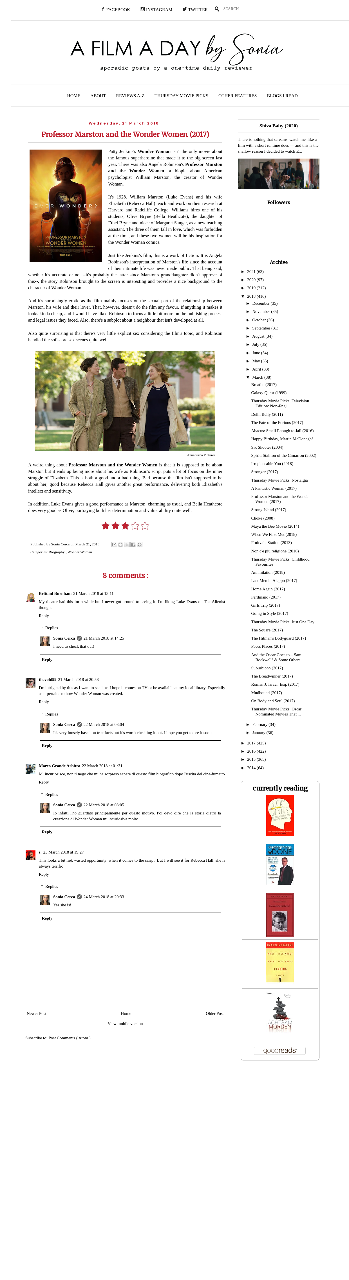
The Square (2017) (267, 630)
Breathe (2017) (264, 384)
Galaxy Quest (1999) (269, 392)
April (257, 369)
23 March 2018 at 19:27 (63, 852)
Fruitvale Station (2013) (271, 542)
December (261, 303)
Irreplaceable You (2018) (272, 463)
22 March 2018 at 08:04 (104, 724)
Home (126, 1013)
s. (40, 852)
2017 (252, 743)
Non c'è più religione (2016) (275, 551)
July (256, 344)
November (261, 311)
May (256, 361)
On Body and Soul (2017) (273, 701)
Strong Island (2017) (268, 509)
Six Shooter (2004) (267, 447)
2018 (252, 296)
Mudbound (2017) (266, 692)
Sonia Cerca (64, 638)
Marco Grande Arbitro (59, 766)
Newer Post (36, 1013)
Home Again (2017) (268, 589)
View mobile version (125, 1023)
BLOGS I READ (282, 95)
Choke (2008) (263, 518)
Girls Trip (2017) (265, 605)
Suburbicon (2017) (267, 668)
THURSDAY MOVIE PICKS (181, 95)
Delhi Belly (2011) (267, 414)
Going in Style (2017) (269, 613)
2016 (252, 751)
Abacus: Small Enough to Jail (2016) (282, 430)
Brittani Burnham (55, 593)
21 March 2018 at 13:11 (93, 593)
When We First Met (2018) (274, 534)
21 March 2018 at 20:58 (78, 679)
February (260, 724)
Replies (51, 628)
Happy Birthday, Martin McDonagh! (282, 439)
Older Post (215, 1013)
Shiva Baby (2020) (278, 125)
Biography (57, 552)
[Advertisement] (140, 1173)
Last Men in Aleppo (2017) (274, 580)
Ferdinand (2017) (266, 597)
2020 (252, 279)
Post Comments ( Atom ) (70, 1038)
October (259, 320)
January (259, 732)
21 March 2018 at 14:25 (104, 638)
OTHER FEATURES (237, 95)
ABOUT (98, 95)
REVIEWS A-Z (130, 95)
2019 (252, 288)
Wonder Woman (80, 552)
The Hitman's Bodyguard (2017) (278, 638)
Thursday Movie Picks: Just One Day (283, 622)
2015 (252, 759)
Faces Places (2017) (268, 646)
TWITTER (195, 9)
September (261, 328)
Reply (44, 615)
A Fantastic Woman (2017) (274, 488)
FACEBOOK (115, 9)
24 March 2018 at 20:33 (104, 897)
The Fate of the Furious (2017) (277, 422)
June (256, 353)
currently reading (280, 788)
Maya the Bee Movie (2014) (275, 526)
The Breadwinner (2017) (272, 676)
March (258, 377)
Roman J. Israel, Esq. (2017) (275, 684)
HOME (73, 95)
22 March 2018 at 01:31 (102, 766)
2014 (252, 768)
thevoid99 (48, 679)
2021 (252, 271)
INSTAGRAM (156, 9)
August (258, 336)
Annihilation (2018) (268, 572)
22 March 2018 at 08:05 (104, 805)
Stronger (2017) (264, 471)
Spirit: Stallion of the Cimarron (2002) (283, 455)
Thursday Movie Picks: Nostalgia (279, 480)
